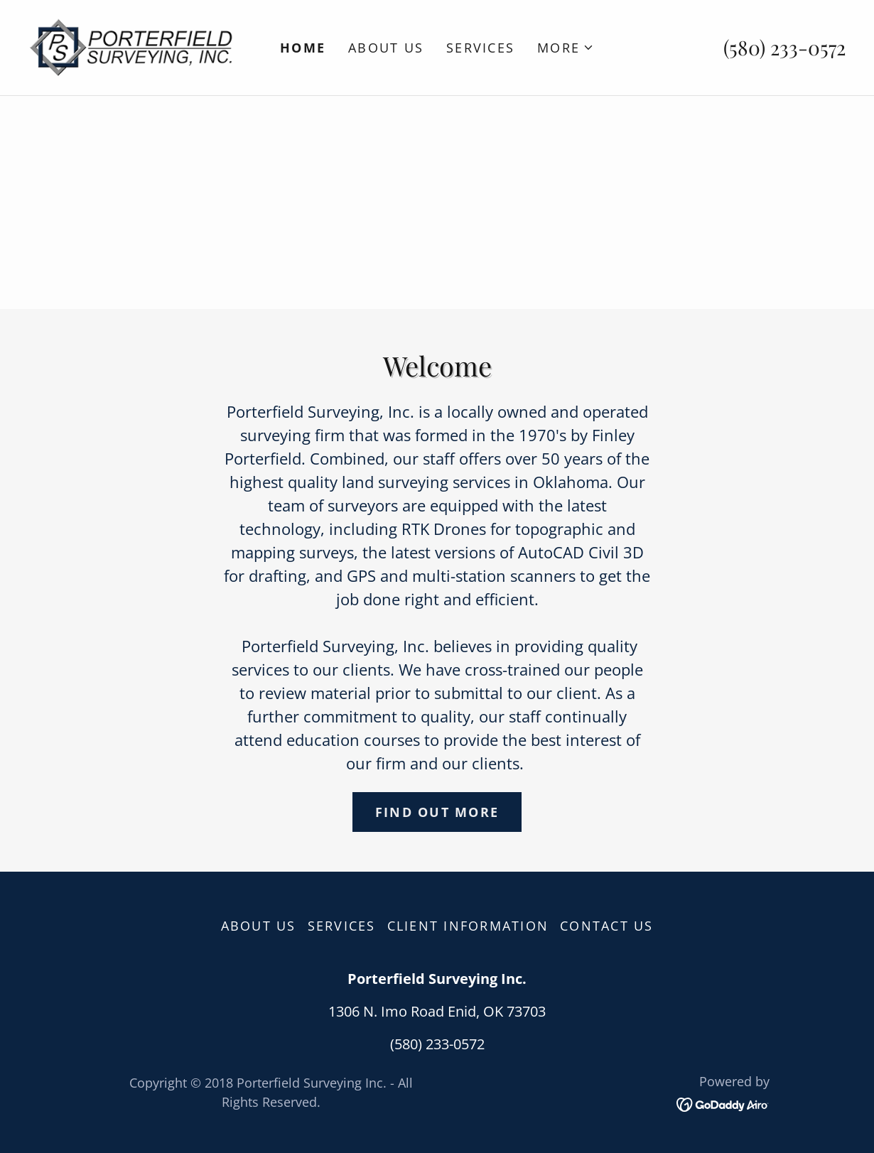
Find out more (437, 812)
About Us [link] (385, 47)
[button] (565, 47)
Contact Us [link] (607, 925)
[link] (130, 45)
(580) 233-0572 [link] (784, 47)
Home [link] (302, 47)
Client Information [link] (468, 925)
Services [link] (480, 47)
